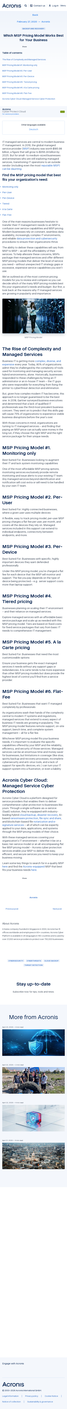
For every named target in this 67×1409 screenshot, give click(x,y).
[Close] (63, 5)
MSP (26, 148)
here (5, 866)
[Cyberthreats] (34, 960)
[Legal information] (10, 1396)
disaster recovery (47, 814)
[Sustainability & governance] (40, 1401)
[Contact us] (37, 7)
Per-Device (8, 198)
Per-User (7, 192)
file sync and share (50, 818)
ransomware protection (24, 818)
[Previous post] (10, 909)
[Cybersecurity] (16, 960)
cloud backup (28, 814)
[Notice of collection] (11, 1401)
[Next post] (59, 909)
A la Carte (7, 209)
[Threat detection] (33, 965)
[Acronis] (46, 21)
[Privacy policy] (31, 1396)
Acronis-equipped (34, 866)
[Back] (33, 15)
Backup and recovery (33, 29)
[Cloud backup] (51, 960)
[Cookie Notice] (51, 1396)
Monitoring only (10, 186)
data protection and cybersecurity (37, 238)
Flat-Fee (6, 214)
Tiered (5, 203)
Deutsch (33, 129)
